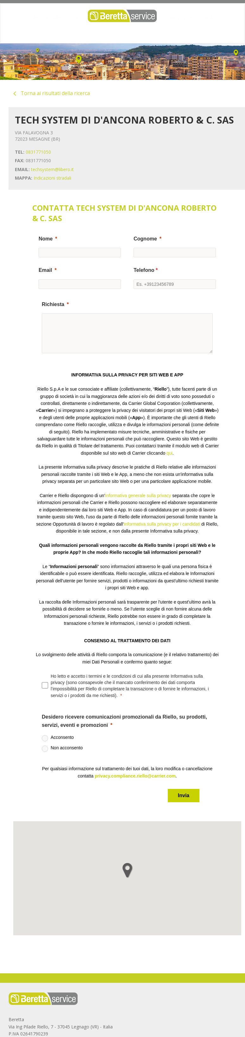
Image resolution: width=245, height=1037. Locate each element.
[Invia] (183, 795)
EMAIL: (22, 169)
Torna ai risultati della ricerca (51, 93)
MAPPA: (23, 178)
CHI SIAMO (53, 30)
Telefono (146, 270)
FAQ (151, 30)
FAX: (19, 160)
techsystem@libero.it (52, 169)
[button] (127, 870)
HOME (33, 30)
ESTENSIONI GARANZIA (88, 30)
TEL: (19, 152)
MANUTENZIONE (128, 30)
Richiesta (53, 304)
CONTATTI (208, 30)
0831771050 (38, 152)
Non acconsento (67, 747)
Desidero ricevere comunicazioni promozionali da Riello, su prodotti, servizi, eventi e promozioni (124, 721)
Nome (46, 238)
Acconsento (62, 737)
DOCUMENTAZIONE (177, 30)
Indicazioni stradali (52, 178)
